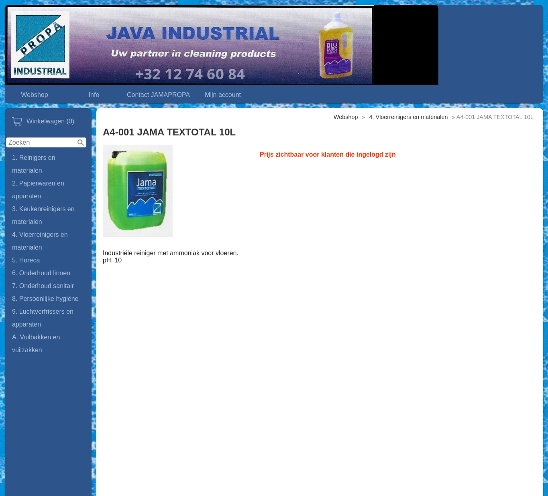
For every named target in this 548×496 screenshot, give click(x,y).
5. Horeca (26, 260)
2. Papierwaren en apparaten (38, 190)
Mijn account (223, 94)
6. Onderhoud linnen (41, 273)
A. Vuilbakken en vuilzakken (36, 343)
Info (94, 94)
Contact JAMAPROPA (158, 94)
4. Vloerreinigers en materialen (40, 241)
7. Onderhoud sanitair (43, 285)
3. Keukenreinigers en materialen (43, 215)
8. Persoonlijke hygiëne (45, 298)
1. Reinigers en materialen (33, 164)
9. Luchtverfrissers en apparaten (42, 318)
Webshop (34, 94)
